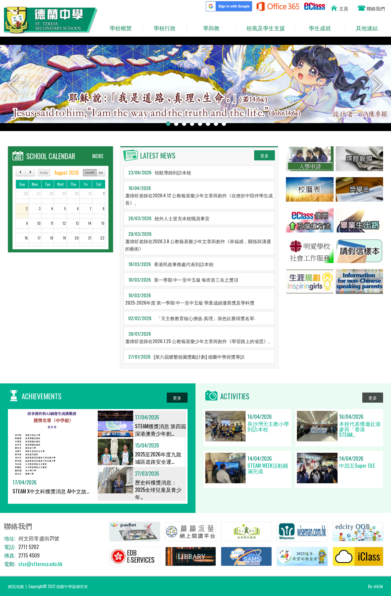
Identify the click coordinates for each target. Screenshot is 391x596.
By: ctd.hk (375, 586)
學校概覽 (123, 28)
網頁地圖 (16, 586)
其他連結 (369, 28)
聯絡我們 (376, 8)
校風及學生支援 (268, 28)
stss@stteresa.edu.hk (40, 564)
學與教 (214, 28)
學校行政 (167, 28)
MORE (98, 155)
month (90, 172)
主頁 (343, 8)
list (101, 172)
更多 (264, 155)
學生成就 (322, 28)
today (44, 172)
